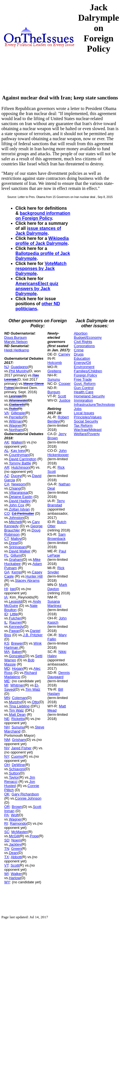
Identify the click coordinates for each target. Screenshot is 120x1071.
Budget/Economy (88, 337)
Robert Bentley (58, 419)
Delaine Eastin (21, 497)
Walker (16, 442)
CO (7, 513)
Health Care (83, 392)
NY (6, 756)
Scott (14, 865)
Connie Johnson (28, 798)
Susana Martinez (54, 603)
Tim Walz (32, 689)
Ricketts (17, 719)
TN (6, 848)
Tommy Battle (20, 463)
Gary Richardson (25, 794)
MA (7, 652)
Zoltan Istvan (19, 509)
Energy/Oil (82, 363)
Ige (12, 589)
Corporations (84, 346)
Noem (16, 840)
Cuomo (17, 756)
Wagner (15, 425)
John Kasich (57, 620)
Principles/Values (88, 417)
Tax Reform (83, 425)
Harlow (14, 878)
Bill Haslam (55, 691)
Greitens (54, 371)
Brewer (17, 643)
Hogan (17, 668)
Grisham (19, 740)
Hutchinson (20, 467)
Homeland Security (89, 396)
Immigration (83, 400)
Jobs (77, 409)
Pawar (14, 631)
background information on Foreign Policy (42, 216)
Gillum (15, 555)
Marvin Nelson (16, 342)
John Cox (16, 505)
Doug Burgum (15, 337)
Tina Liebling (19, 706)
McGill (14, 836)
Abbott (16, 857)
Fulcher (15, 618)
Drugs (79, 354)
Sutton (14, 773)
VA (6, 413)
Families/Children (88, 371)
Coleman (19, 698)
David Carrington (23, 459)
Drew (13, 543)
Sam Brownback (56, 536)
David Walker (20, 551)
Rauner (15, 622)
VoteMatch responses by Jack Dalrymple (41, 268)
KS (6, 643)
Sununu (18, 727)
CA (6, 484)
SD (6, 840)
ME (7, 681)
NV (6, 748)
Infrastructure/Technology (94, 404)
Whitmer (17, 685)
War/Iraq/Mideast (88, 430)
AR (6, 467)
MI (6, 685)
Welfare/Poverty (87, 434)
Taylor (14, 777)
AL (6, 451)
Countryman (19, 455)
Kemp (16, 572)
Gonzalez (16, 656)
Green (16, 848)
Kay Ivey (18, 451)
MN (7, 698)
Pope (34, 836)
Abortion (80, 333)
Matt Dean (17, 714)
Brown (17, 807)
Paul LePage (56, 553)
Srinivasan (17, 547)
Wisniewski (18, 400)
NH (7, 727)
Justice (64, 400)
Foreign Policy (85, 375)
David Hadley (20, 501)
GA (7, 572)
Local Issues (84, 413)
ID (6, 614)
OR (7, 807)
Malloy (16, 538)
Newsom (18, 484)
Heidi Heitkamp (16, 350)
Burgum (53, 392)
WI (6, 874)
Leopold (15, 601)
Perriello (15, 417)
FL (6, 555)
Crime (79, 350)
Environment (84, 367)
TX (6, 857)
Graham (15, 559)
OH (7, 765)
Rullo (13, 409)
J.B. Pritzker (32, 635)
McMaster (19, 832)
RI (6, 823)
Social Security (86, 421)
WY (7, 882)
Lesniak (15, 396)
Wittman (15, 421)
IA (6, 597)
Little (13, 614)
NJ (6, 367)
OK (7, 794)
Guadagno (19, 367)
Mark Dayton (57, 587)
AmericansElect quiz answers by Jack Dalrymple (36, 288)
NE (6, 719)
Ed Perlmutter (23, 513)
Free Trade (83, 379)
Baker (16, 652)
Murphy (15, 702)
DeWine (18, 765)
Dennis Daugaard (58, 675)
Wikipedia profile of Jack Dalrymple (42, 241)
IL (5, 622)
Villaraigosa (18, 492)
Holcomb (54, 363)
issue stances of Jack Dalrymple (38, 231)
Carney (64, 354)
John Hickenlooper (58, 453)
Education (82, 358)
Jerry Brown (57, 436)
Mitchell (15, 522)
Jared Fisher (21, 748)
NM (7, 740)
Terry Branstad (56, 503)
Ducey (16, 476)
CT (6, 538)
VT (6, 865)
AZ (6, 476)
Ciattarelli (16, 404)
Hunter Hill (34, 576)
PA (6, 815)
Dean (13, 853)
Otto (35, 702)
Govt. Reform (85, 383)
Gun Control (84, 388)
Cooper (64, 383)
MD (7, 668)
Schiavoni (17, 769)
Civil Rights (83, 342)
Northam (16, 430)
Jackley (15, 844)
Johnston (16, 518)
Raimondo (18, 823)
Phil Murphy (18, 371)
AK (6, 442)
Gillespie (18, 413)
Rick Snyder (56, 570)
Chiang (15, 488)
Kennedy (16, 626)
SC (6, 832)
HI (6, 589)
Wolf (14, 815)
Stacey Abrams (27, 580)
